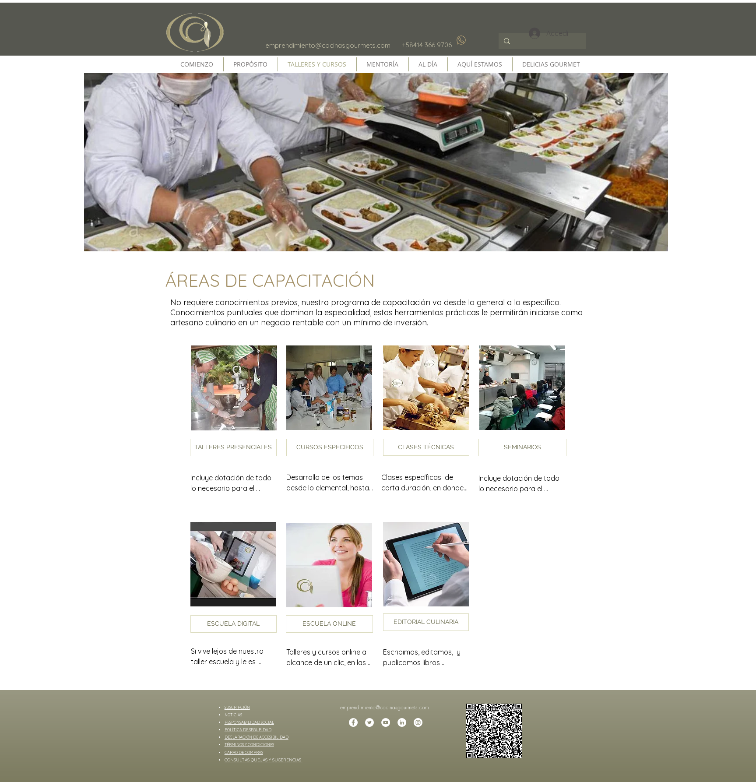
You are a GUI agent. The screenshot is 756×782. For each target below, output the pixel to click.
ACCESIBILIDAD (273, 737)
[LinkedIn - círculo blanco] (401, 722)
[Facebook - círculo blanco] (353, 722)
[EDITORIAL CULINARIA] (426, 622)
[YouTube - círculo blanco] (385, 722)
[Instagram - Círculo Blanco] (418, 722)
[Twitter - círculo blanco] (369, 722)
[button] (233, 447)
